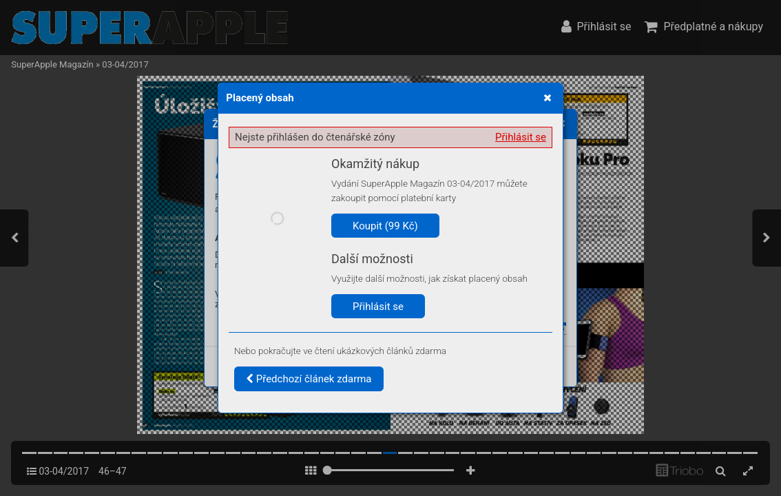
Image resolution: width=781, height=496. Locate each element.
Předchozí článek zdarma (309, 379)
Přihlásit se (520, 137)
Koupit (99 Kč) (385, 226)
